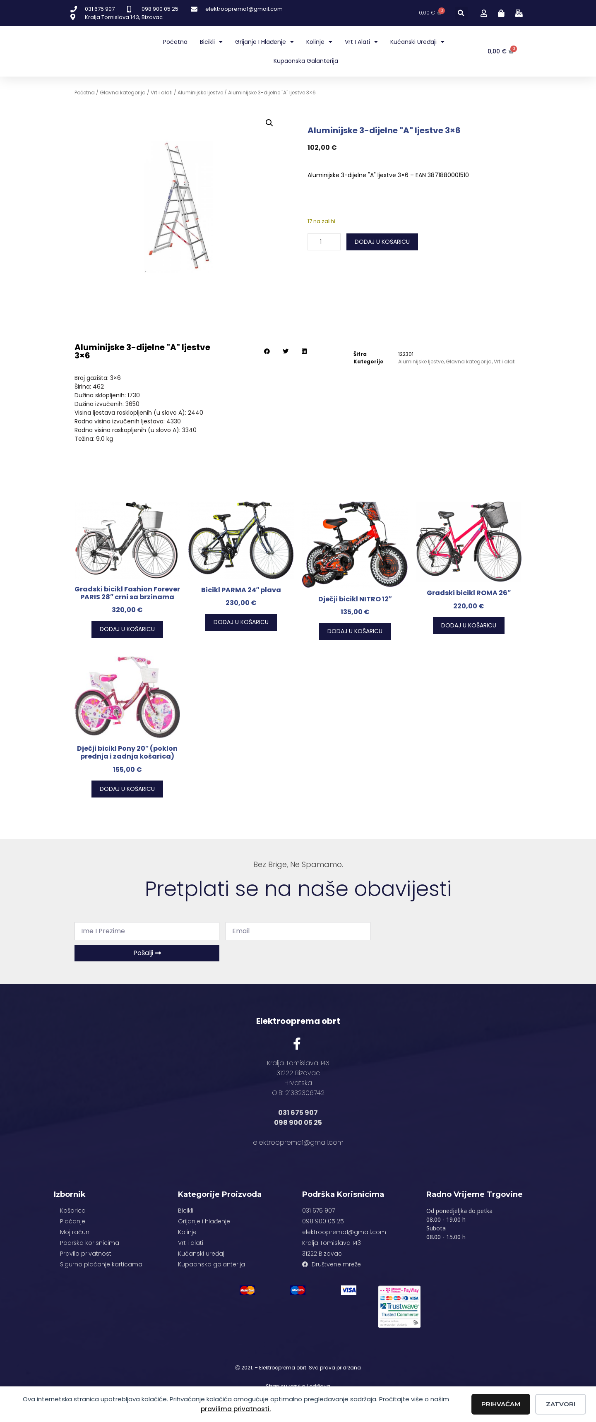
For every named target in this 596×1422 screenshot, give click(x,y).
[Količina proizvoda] (324, 241)
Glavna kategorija (123, 92)
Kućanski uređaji (417, 42)
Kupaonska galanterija (306, 61)
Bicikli (211, 42)
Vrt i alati (361, 42)
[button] (461, 13)
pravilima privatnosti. (236, 1409)
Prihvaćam (500, 1404)
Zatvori (560, 1404)
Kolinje (319, 42)
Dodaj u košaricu (382, 242)
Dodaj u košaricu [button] (127, 629)
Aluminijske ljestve (200, 92)
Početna (175, 42)
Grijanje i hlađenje (264, 42)
